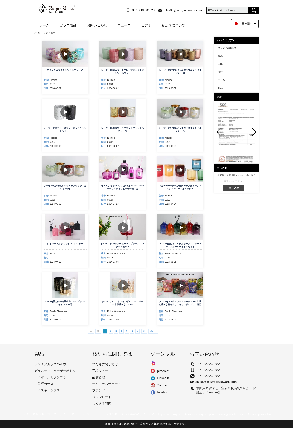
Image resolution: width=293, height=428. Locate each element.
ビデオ (146, 25)
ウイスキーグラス (47, 390)
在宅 (36, 33)
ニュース (124, 25)
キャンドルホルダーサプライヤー (54, 414)
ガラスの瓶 (110, 414)
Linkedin (152, 378)
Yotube (152, 385)
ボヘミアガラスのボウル (51, 364)
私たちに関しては (105, 364)
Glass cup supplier (259, 414)
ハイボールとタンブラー (51, 377)
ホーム (44, 25)
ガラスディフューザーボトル (55, 371)
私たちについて (173, 25)
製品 (220, 56)
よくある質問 (101, 403)
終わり (153, 331)
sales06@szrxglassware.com (182, 10)
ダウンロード (101, 397)
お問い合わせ (97, 25)
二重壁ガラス (43, 384)
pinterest (152, 371)
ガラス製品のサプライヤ (137, 414)
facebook (152, 392)
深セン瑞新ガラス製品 (145, 423)
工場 (220, 64)
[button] (254, 132)
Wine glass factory (230, 414)
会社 (220, 72)
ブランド (98, 390)
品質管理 (98, 377)
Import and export (169, 414)
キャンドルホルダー (228, 48)
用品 (220, 88)
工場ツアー (100, 371)
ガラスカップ (90, 414)
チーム (221, 80)
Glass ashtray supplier (200, 414)
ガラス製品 (68, 25)
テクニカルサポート (106, 384)
